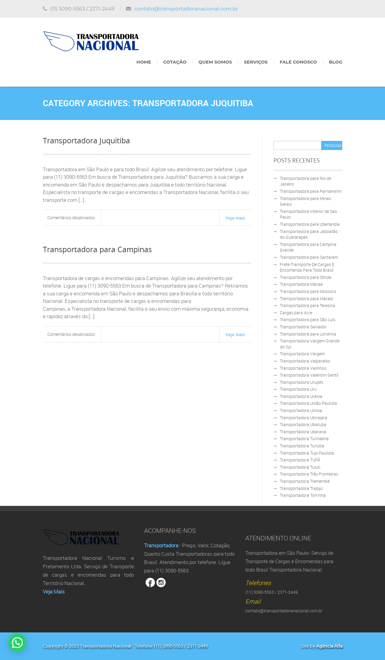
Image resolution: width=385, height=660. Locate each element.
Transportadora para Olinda (305, 277)
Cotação (175, 62)
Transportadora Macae (301, 284)
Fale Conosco (298, 62)
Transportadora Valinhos (303, 368)
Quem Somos (215, 62)
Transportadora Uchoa (301, 410)
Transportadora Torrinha (303, 495)
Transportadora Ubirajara (303, 417)
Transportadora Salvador (303, 327)
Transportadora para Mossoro (308, 291)
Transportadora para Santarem (309, 257)
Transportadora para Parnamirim (311, 191)
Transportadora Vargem (302, 354)
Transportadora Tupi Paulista (307, 453)
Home (144, 62)
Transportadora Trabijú (301, 488)
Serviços (256, 62)
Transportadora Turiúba (302, 446)
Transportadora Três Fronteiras (309, 474)
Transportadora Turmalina (304, 438)
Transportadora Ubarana (303, 432)
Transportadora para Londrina (308, 334)
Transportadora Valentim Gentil (309, 375)
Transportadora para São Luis (307, 319)
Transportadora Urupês (301, 382)
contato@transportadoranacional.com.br (186, 9)
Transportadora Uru (298, 389)
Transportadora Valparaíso (305, 361)
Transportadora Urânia (301, 396)
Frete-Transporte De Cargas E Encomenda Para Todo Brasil (307, 267)
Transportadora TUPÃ (300, 460)
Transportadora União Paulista (308, 403)
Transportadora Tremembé (305, 481)
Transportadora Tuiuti (300, 467)
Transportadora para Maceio (306, 298)
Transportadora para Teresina (307, 305)
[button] (18, 642)
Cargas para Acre (296, 312)
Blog (335, 62)
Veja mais (235, 218)
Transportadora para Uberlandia (310, 224)
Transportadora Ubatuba (303, 424)
